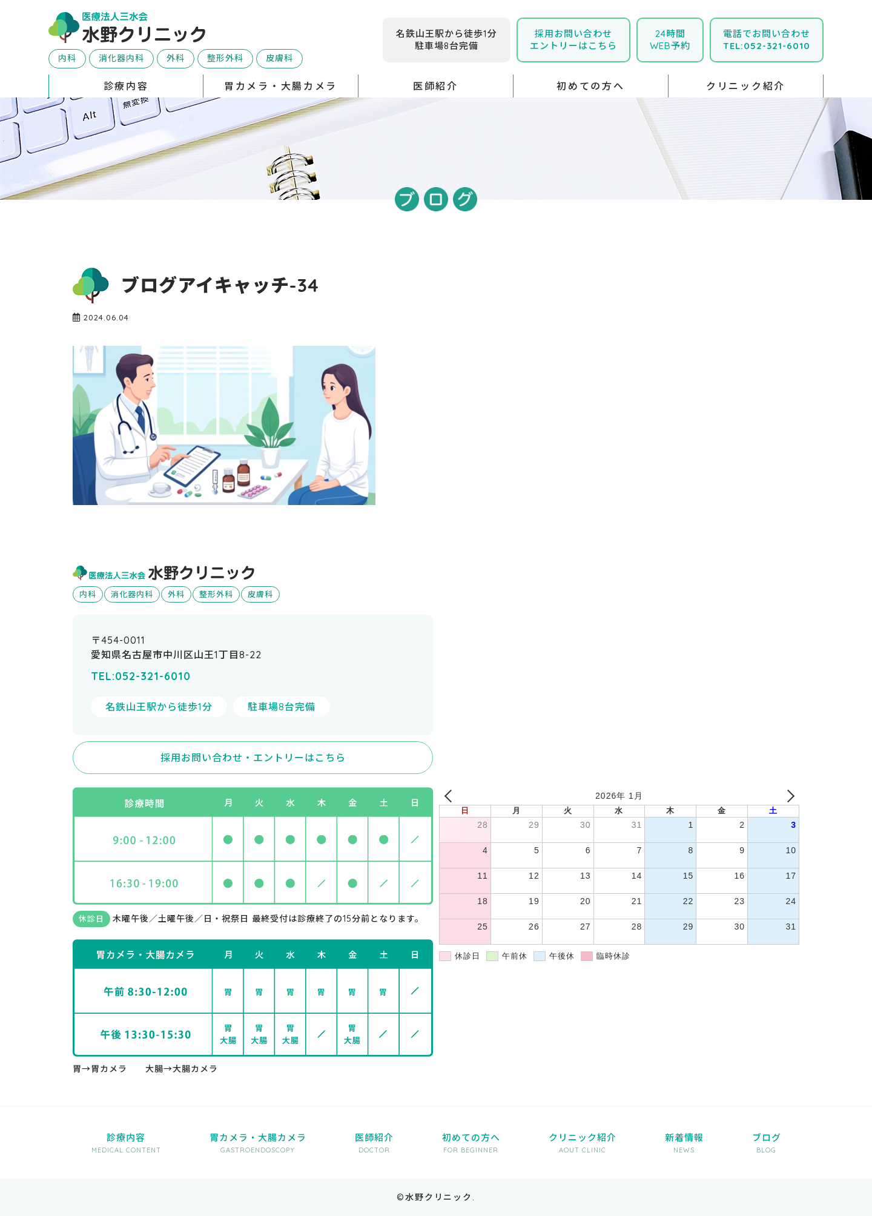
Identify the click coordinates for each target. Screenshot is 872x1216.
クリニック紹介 (745, 86)
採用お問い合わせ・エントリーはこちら (253, 758)
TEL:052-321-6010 (141, 676)
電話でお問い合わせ (766, 39)
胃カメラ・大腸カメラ (280, 86)
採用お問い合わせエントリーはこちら (573, 39)
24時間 (670, 39)
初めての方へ (590, 86)
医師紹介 (435, 86)
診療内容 (126, 86)
